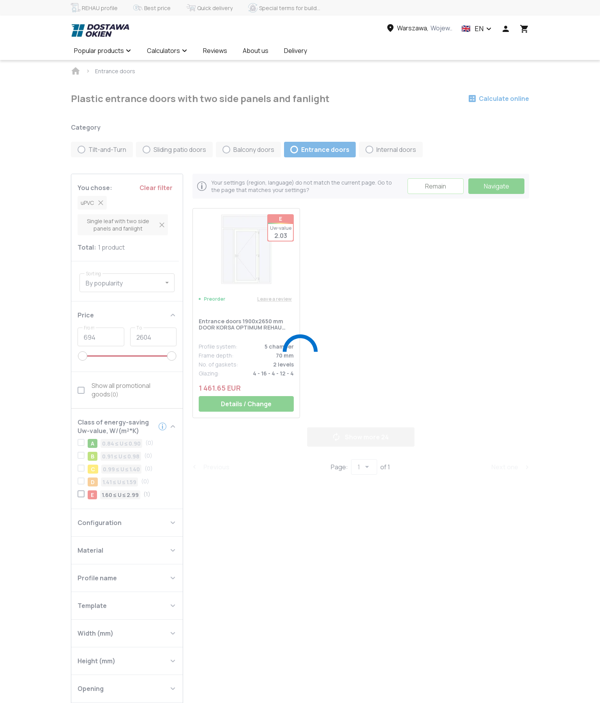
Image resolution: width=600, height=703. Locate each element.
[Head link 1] (100, 30)
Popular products (102, 50)
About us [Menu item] (255, 50)
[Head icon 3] (524, 28)
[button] (476, 28)
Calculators (167, 50)
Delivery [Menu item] (295, 50)
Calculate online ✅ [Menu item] (350, 50)
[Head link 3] (419, 28)
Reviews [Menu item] (215, 50)
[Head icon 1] (505, 28)
